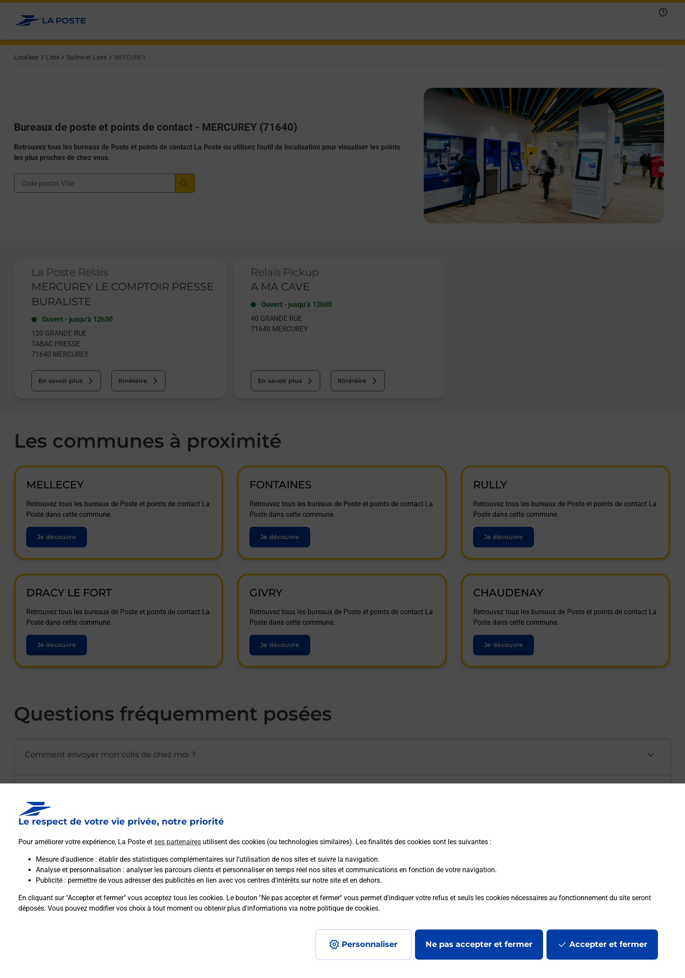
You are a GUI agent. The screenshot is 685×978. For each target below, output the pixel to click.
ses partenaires (177, 842)
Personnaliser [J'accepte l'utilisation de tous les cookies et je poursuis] (370, 944)
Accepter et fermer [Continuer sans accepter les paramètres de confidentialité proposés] (608, 944)
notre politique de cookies (339, 908)
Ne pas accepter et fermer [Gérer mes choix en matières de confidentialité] (479, 944)
